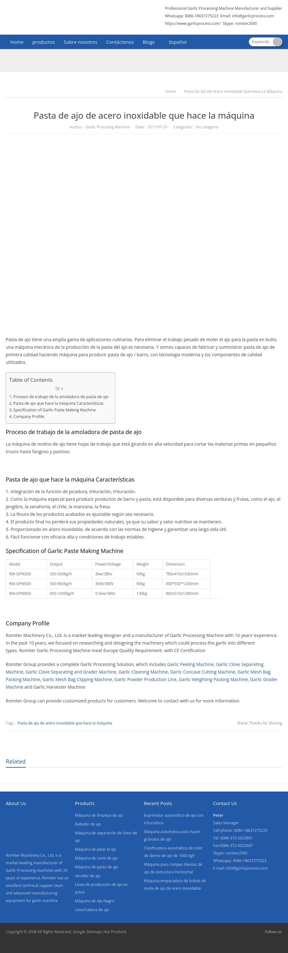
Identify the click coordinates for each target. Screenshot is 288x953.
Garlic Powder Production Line (145, 679)
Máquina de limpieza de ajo (99, 815)
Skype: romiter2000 (240, 23)
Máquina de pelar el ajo (95, 849)
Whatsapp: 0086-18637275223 (192, 16)
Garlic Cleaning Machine (143, 672)
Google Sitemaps (87, 931)
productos (43, 42)
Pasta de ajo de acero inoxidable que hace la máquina (65, 723)
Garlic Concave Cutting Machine (202, 672)
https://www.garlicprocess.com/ (193, 23)
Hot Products (114, 931)
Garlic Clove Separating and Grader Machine (71, 672)
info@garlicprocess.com (253, 16)
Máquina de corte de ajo (96, 858)
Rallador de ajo (88, 824)
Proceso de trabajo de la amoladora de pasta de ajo (60, 396)
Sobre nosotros (80, 42)
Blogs (149, 42)
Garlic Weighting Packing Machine (213, 679)
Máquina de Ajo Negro (94, 901)
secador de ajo (88, 875)
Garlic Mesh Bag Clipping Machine (77, 679)
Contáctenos (120, 42)
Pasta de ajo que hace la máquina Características (58, 403)
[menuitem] (175, 42)
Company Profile (28, 416)
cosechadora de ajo (92, 909)
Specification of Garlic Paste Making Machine (54, 410)
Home (16, 42)
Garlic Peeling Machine (190, 664)
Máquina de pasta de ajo (96, 867)
